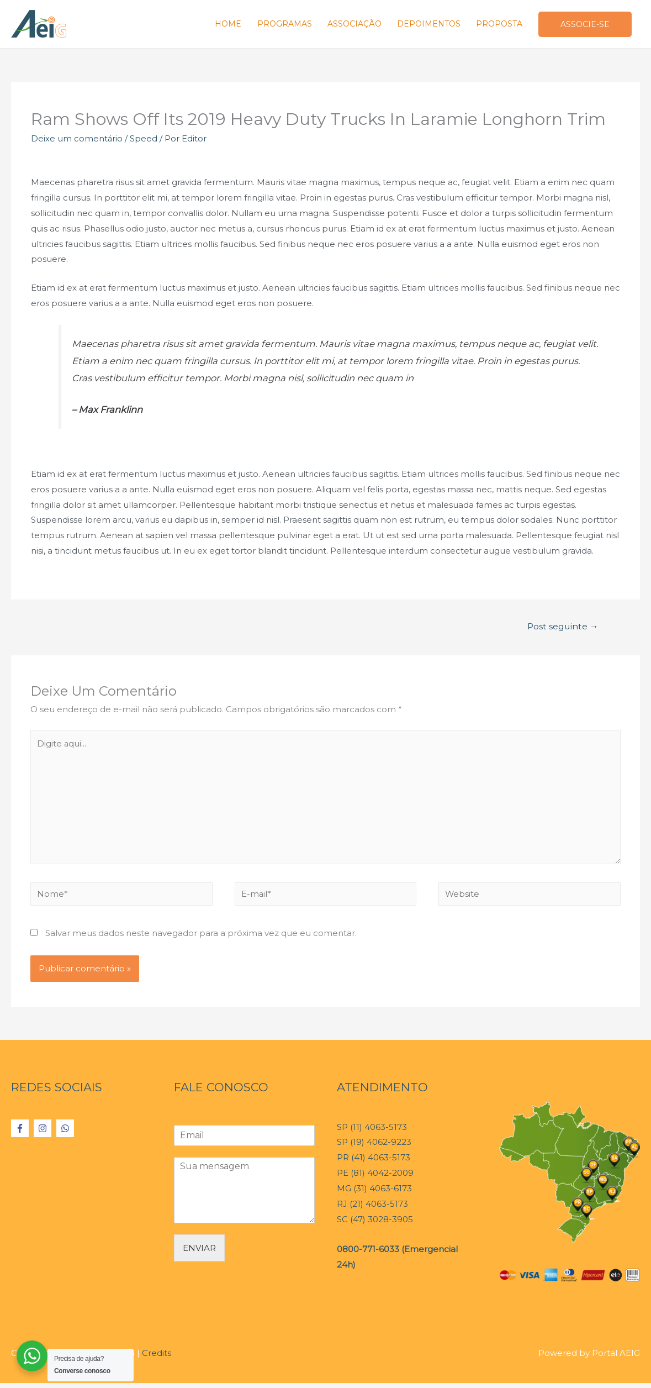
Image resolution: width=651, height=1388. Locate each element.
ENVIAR (199, 1253)
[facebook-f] (21, 1133)
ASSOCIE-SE (584, 25)
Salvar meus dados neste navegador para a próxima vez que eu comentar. (201, 938)
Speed (144, 140)
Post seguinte (562, 628)
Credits (156, 1358)
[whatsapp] (66, 1133)
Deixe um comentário (77, 140)
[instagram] (44, 1133)
